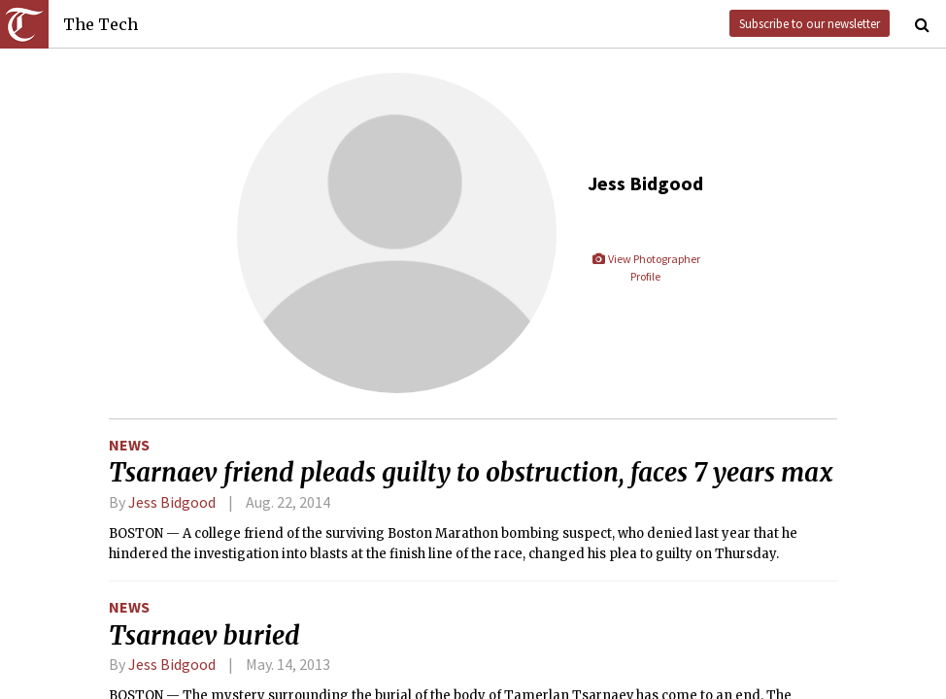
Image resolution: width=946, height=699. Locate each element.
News (129, 444)
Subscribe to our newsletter (809, 23)
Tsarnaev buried (204, 635)
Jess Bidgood (172, 502)
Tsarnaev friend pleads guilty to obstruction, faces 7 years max (471, 472)
